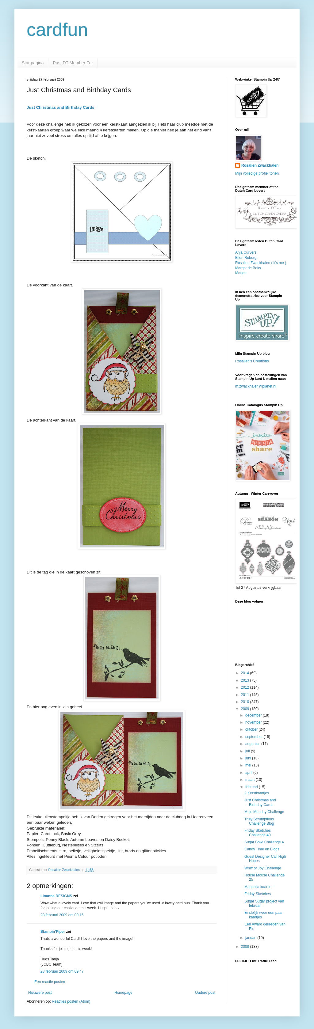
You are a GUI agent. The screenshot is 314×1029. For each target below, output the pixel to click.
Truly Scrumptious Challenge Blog (259, 821)
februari (252, 787)
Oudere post (205, 992)
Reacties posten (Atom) (71, 1001)
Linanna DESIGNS (56, 896)
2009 (245, 709)
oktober (251, 729)
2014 (245, 673)
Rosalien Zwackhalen (259, 165)
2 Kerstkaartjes (256, 793)
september (254, 737)
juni (248, 758)
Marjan (241, 273)
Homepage (123, 992)
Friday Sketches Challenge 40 (257, 832)
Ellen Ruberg (245, 257)
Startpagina (33, 62)
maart (250, 779)
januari (251, 938)
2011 (245, 695)
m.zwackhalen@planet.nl (255, 386)
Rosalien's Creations (252, 361)
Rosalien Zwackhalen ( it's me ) (260, 263)
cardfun (57, 29)
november (254, 722)
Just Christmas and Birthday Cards (60, 107)
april (249, 772)
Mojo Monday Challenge (264, 812)
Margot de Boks (248, 268)
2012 (245, 687)
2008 (245, 946)
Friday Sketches (257, 894)
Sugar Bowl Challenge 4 (264, 842)
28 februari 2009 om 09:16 (62, 915)
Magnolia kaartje (257, 887)
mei (248, 765)
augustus (253, 744)
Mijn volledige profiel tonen (257, 173)
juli (248, 751)
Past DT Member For (73, 62)
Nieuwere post (40, 992)
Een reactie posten (49, 982)
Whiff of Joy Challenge (262, 868)
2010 (245, 702)
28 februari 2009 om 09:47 (62, 971)
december (254, 715)
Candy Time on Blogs (261, 849)
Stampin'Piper (52, 931)
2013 (245, 680)
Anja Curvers (245, 252)
